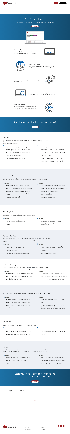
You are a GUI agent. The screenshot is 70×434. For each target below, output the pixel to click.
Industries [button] (32, 3)
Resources (43, 431)
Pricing (42, 9)
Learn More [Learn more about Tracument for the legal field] (42, 3)
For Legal (27, 427)
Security (43, 429)
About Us (43, 426)
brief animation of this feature (12, 164)
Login (56, 3)
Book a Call (63, 3)
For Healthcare (28, 429)
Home (26, 426)
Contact (49, 3)
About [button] (37, 3)
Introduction (29, 9)
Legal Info (43, 427)
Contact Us (43, 433)
